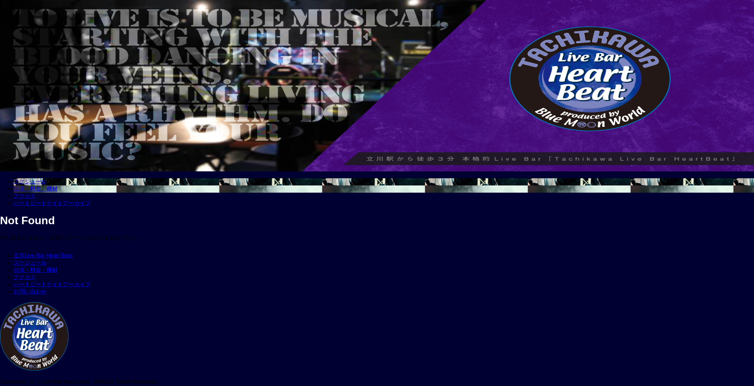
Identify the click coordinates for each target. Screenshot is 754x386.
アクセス (25, 277)
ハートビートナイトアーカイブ (52, 284)
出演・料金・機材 (36, 270)
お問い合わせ (30, 291)
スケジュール (30, 263)
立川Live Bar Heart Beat (43, 255)
